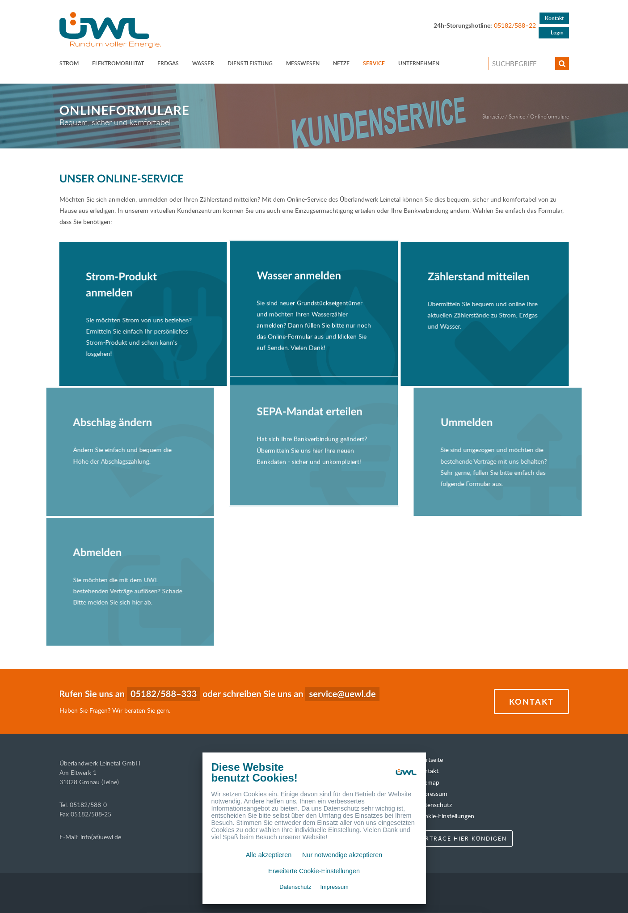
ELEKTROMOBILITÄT (118, 63)
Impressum (432, 793)
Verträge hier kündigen (462, 838)
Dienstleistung (250, 63)
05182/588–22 (515, 25)
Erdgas (168, 63)
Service (374, 63)
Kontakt (554, 18)
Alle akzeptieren (268, 854)
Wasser (203, 63)
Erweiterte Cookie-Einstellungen (314, 871)
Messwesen (303, 63)
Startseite (493, 116)
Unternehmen (418, 63)
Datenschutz (434, 804)
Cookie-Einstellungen (445, 816)
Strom (69, 63)
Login (557, 32)
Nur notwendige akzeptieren (342, 854)
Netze (341, 63)
